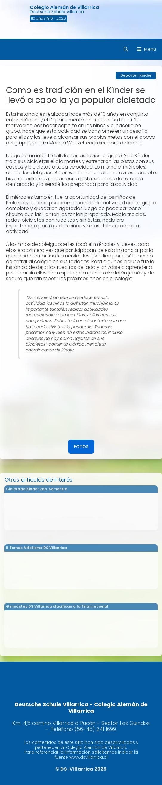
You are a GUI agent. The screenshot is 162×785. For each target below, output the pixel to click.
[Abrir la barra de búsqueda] (125, 49)
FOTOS (81, 447)
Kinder (145, 75)
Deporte (128, 75)
